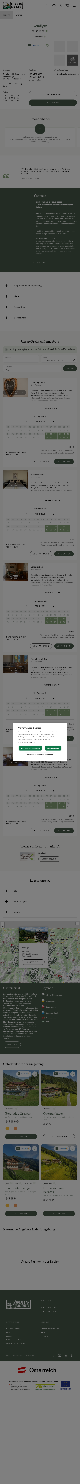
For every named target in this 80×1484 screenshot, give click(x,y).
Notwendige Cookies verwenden (40, 755)
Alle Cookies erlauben (30, 748)
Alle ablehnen (53, 748)
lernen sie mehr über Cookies (26, 742)
